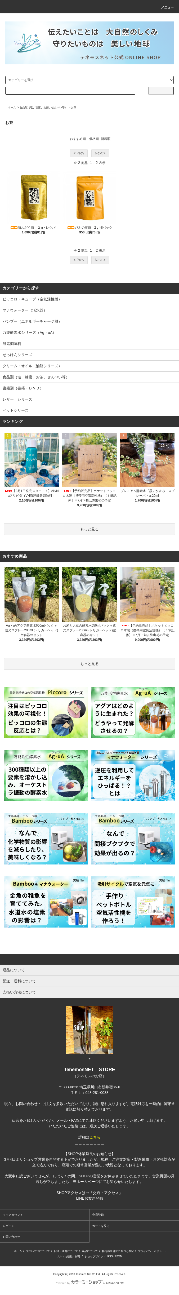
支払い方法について (38, 1251)
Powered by (89, 1283)
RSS (110, 1256)
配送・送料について (66, 1251)
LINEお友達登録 (89, 1198)
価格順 (94, 139)
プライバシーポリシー (151, 1251)
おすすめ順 (78, 139)
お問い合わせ (11, 1236)
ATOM (118, 1256)
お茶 (73, 107)
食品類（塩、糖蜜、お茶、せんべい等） (43, 107)
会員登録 (98, 1214)
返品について (90, 1251)
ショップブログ (94, 1256)
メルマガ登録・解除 (68, 1256)
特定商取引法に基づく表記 (118, 1251)
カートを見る (101, 1225)
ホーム (12, 107)
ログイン (8, 1225)
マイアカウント (13, 1214)
